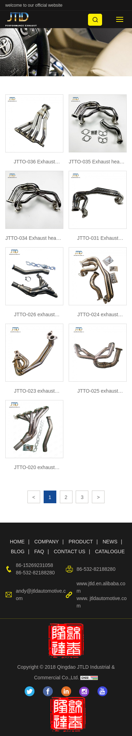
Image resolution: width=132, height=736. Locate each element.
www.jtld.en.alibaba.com (100, 587)
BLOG (18, 551)
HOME (17, 541)
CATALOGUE (110, 551)
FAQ (39, 551)
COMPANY (46, 541)
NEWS (109, 541)
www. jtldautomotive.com (101, 602)
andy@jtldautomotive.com (41, 594)
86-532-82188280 (35, 572)
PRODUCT (81, 541)
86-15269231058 (34, 565)
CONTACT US (70, 551)
